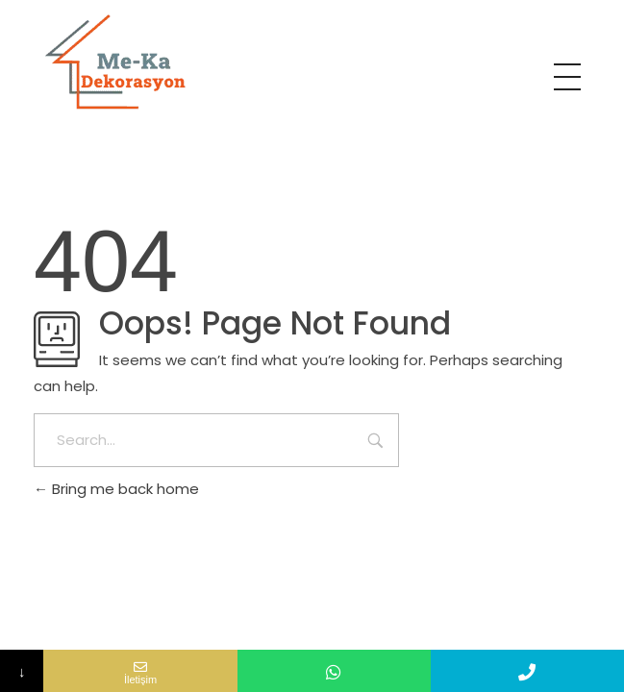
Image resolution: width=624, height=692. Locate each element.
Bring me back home (116, 489)
